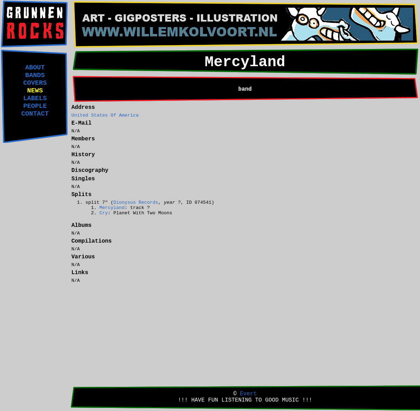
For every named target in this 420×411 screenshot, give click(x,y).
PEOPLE (35, 106)
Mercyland (112, 207)
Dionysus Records (135, 202)
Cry (103, 213)
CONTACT (35, 114)
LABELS (35, 98)
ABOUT (35, 67)
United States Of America (105, 115)
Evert (248, 394)
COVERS (35, 83)
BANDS (35, 75)
